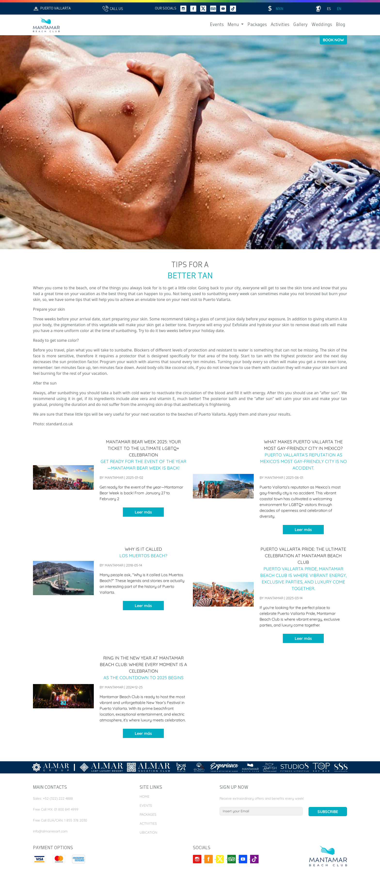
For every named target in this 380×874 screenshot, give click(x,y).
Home (145, 796)
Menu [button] (234, 25)
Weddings (321, 25)
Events (217, 25)
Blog (340, 25)
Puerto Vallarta (52, 9)
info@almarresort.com (50, 831)
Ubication (148, 832)
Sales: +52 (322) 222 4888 (53, 798)
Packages (257, 25)
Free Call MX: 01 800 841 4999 (55, 809)
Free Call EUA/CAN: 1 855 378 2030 (60, 820)
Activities (280, 25)
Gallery (300, 25)
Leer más (143, 512)
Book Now (333, 39)
